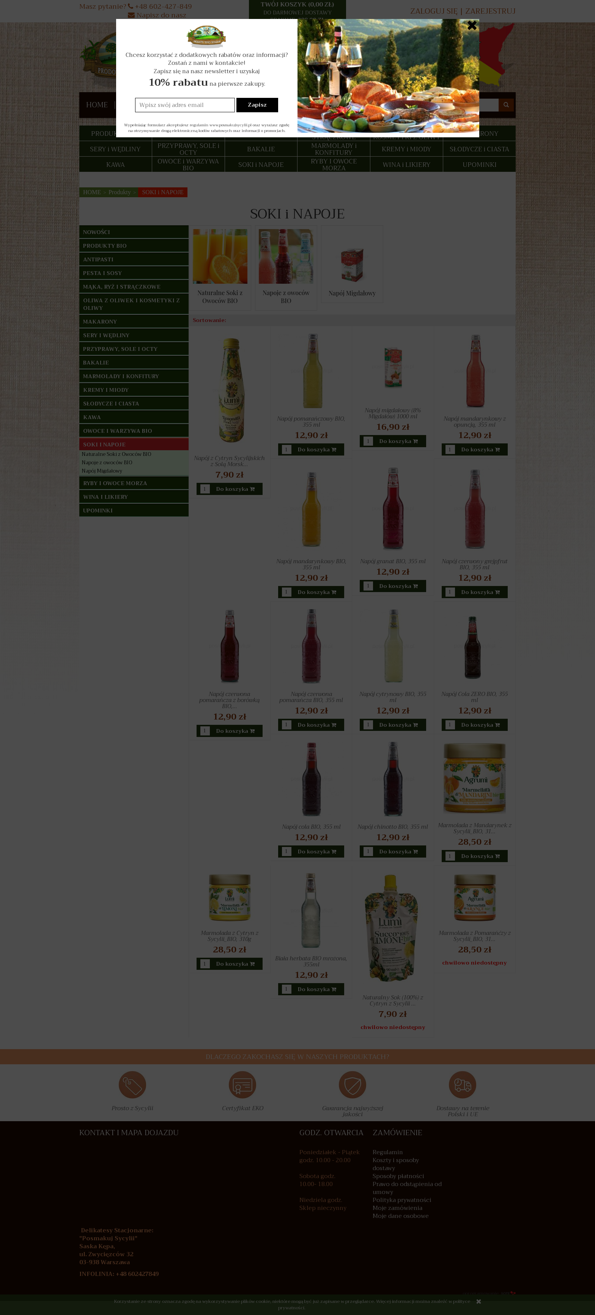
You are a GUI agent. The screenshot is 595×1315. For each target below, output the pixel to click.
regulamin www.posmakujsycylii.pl (221, 125)
